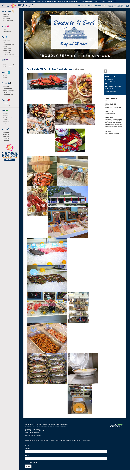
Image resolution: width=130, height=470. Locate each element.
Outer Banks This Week (21, 1)
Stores (4, 29)
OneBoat (35, 440)
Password (28, 455)
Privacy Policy (64, 424)
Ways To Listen (8, 92)
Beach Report (6, 103)
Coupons (5, 113)
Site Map (5, 123)
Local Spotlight (7, 105)
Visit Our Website (110, 91)
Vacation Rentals (7, 66)
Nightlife (5, 77)
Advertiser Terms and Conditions (33, 435)
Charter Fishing (7, 48)
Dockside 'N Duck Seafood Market (50, 69)
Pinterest (6, 138)
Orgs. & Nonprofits (8, 117)
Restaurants (6, 14)
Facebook (6, 132)
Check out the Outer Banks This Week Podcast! (92, 5)
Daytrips (110, 1)
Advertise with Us (29, 434)
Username (28, 448)
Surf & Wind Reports (8, 54)
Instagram (6, 136)
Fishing (5, 46)
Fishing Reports (7, 50)
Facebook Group (8, 94)
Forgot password (33, 462)
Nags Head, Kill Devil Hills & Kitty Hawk (67, 1)
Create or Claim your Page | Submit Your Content (37, 430)
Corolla (39, 1)
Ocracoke (103, 1)
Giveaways (6, 115)
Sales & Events (7, 31)
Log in (28, 466)
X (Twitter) (6, 140)
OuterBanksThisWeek (8, 90)
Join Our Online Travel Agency (32, 432)
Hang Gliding (6, 52)
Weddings (5, 119)
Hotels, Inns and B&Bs (9, 64)
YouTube (6, 134)
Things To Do (6, 40)
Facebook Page (8, 88)
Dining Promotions (8, 20)
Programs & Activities (8, 44)
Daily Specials (6, 18)
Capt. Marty (6, 86)
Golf (4, 42)
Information (6, 121)
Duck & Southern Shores (49, 1)
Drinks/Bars (6, 16)
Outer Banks (32, 1)
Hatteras (97, 1)
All (3, 62)
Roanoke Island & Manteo (86, 1)
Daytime (5, 75)
